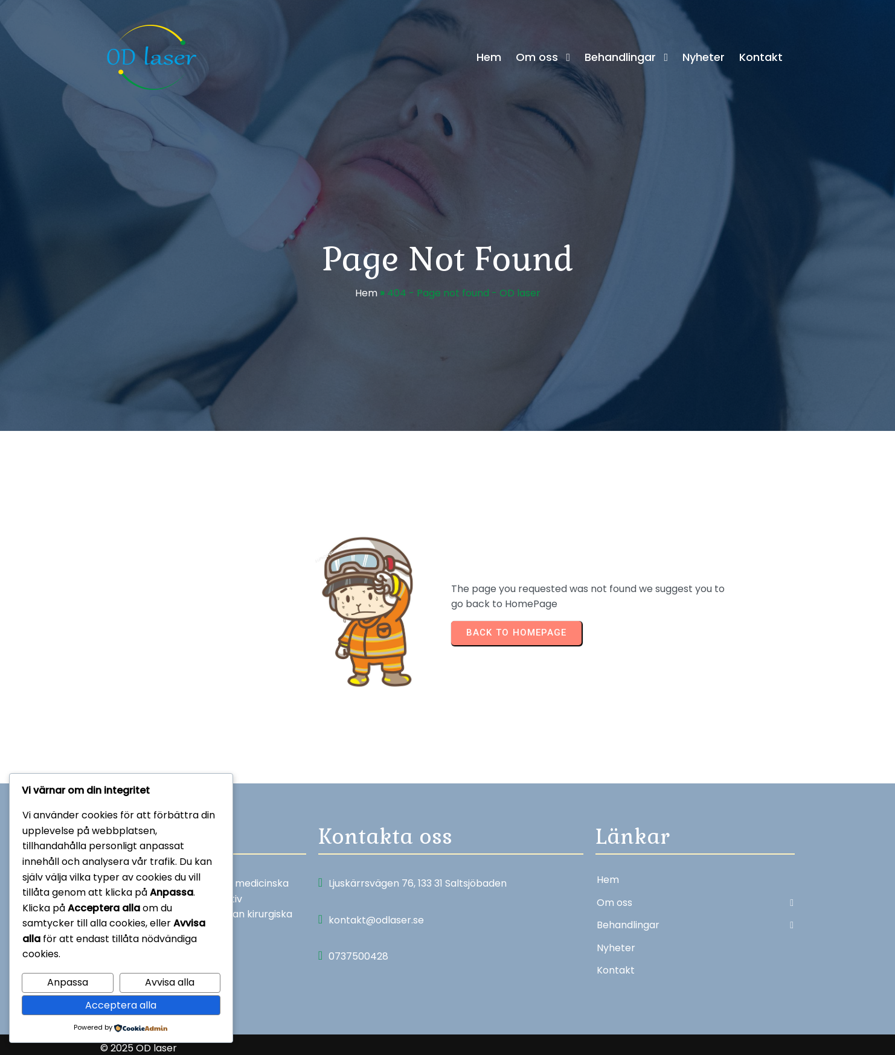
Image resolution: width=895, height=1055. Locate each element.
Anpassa (67, 982)
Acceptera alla (120, 1005)
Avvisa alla (169, 982)
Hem (366, 296)
